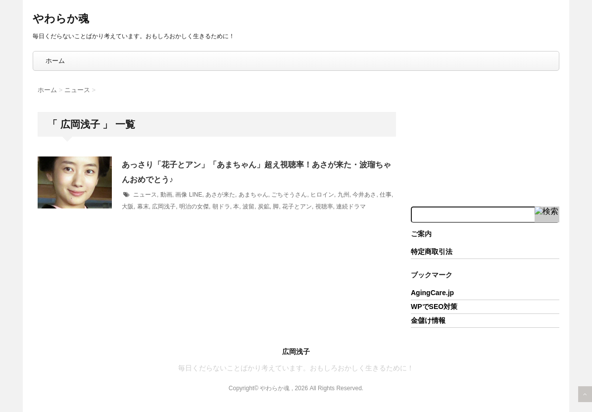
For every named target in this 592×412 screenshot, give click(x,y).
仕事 (386, 194)
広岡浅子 (164, 206)
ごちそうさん (289, 194)
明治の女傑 (194, 206)
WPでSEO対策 (434, 306)
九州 (343, 194)
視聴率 (324, 206)
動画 (166, 194)
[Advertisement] (485, 138)
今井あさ (364, 194)
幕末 (143, 206)
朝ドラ (221, 206)
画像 (181, 194)
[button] (75, 182)
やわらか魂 (61, 18)
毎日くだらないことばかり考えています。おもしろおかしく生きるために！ (296, 368)
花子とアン (297, 206)
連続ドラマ (351, 206)
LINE (195, 194)
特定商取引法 (431, 252)
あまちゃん (253, 194)
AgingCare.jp (432, 293)
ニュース (145, 194)
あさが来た (220, 194)
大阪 (128, 206)
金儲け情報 (428, 320)
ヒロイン (322, 194)
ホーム (55, 60)
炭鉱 (264, 206)
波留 (248, 206)
